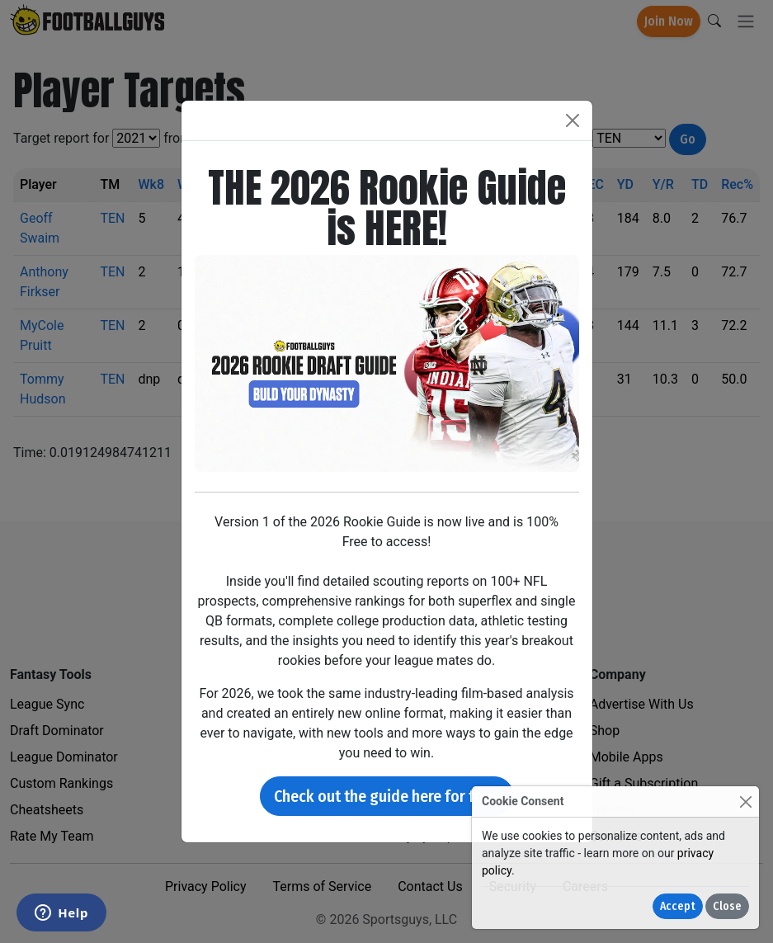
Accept (677, 906)
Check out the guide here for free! (387, 796)
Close (727, 906)
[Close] (745, 801)
